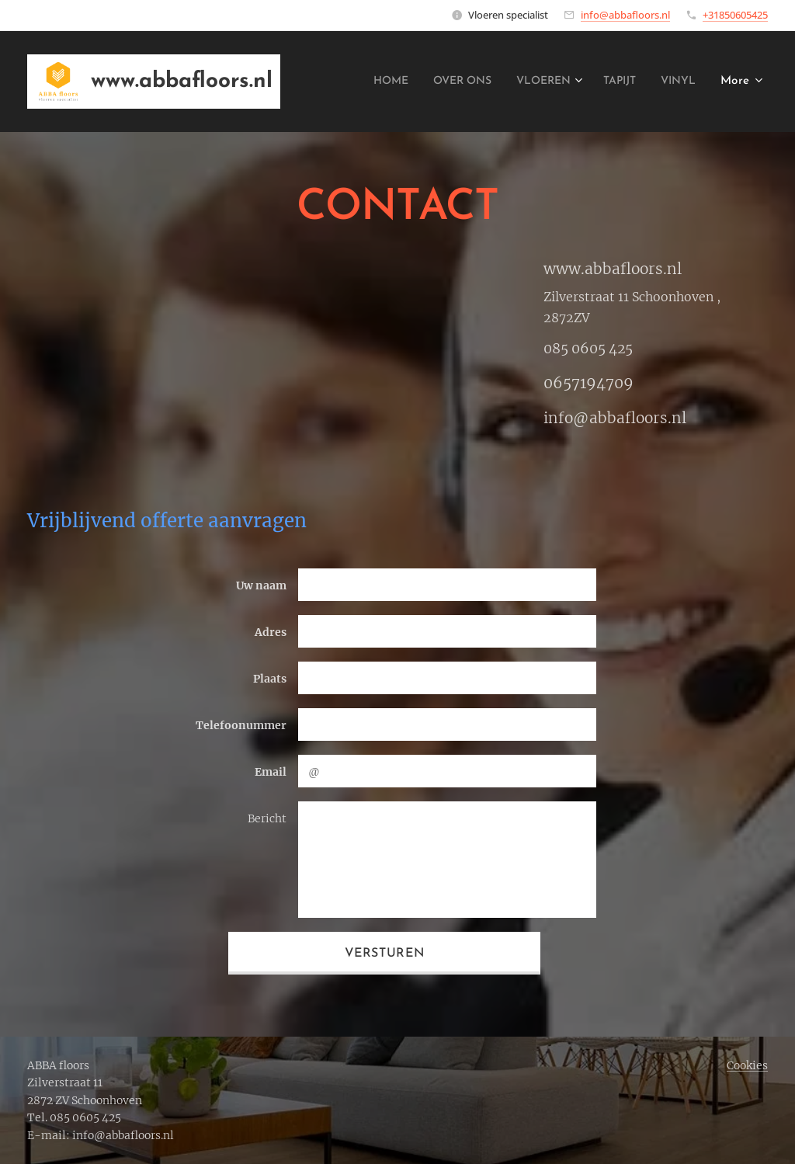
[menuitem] (359, 81)
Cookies (747, 1065)
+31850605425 (735, 15)
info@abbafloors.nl (625, 15)
